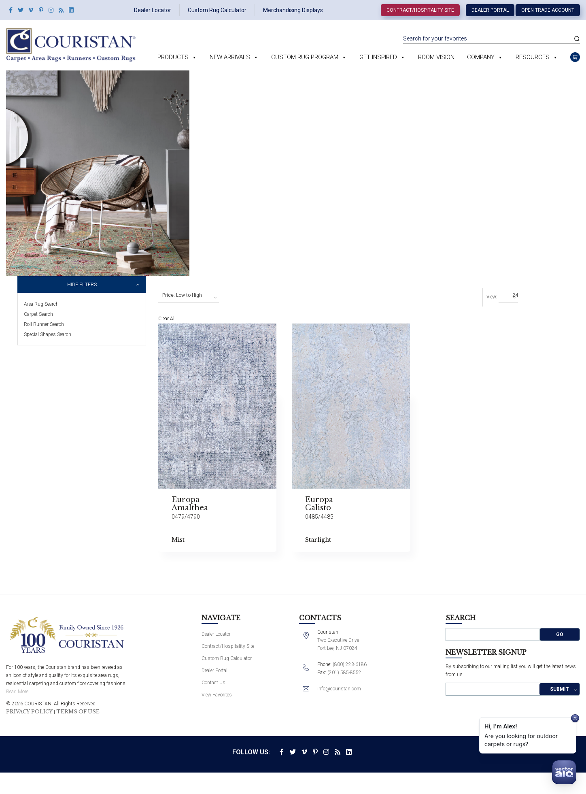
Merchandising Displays (293, 10)
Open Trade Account (547, 10)
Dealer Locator (152, 10)
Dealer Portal (490, 10)
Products (173, 57)
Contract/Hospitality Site (420, 10)
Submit (559, 689)
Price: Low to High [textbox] (182, 295)
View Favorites (217, 695)
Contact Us (213, 682)
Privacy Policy (29, 711)
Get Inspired (378, 57)
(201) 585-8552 (344, 672)
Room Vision (436, 57)
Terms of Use (78, 711)
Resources (533, 57)
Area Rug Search (41, 304)
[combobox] (188, 295)
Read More (17, 691)
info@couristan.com (339, 689)
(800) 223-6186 (350, 664)
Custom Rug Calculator (217, 10)
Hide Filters (82, 284)
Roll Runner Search (44, 324)
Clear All (167, 318)
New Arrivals (230, 57)
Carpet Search (38, 314)
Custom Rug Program (304, 57)
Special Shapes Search (47, 334)
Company (481, 57)
